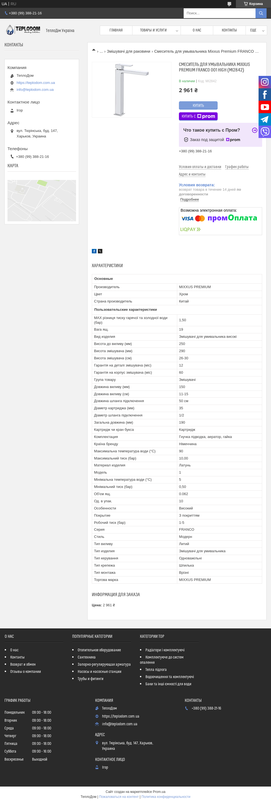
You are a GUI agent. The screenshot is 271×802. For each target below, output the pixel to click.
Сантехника (87, 657)
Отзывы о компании (25, 672)
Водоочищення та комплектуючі (169, 677)
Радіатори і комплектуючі (164, 650)
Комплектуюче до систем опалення (162, 660)
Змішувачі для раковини (128, 51)
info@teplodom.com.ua (35, 89)
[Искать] (261, 13)
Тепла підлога (156, 670)
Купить (198, 105)
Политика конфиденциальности (165, 797)
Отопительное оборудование (99, 650)
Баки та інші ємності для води (168, 684)
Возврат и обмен (23, 664)
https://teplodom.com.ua (36, 83)
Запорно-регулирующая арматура (104, 664)
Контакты (229, 30)
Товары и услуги (153, 30)
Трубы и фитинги (90, 679)
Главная (116, 30)
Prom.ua (159, 792)
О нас (197, 30)
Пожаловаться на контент (119, 797)
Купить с (198, 116)
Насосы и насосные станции (99, 672)
